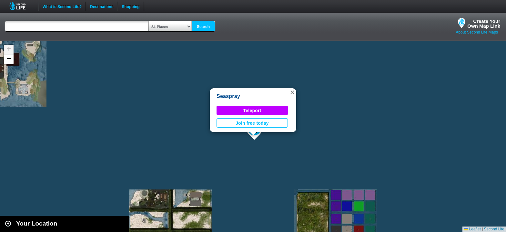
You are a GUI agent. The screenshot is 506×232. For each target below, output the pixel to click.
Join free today (252, 123)
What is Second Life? (62, 6)
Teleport (252, 110)
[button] (292, 92)
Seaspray (228, 96)
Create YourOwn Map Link (483, 23)
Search (203, 26)
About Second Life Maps (477, 32)
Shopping (130, 6)
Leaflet (472, 229)
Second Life (21, 6)
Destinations (101, 6)
